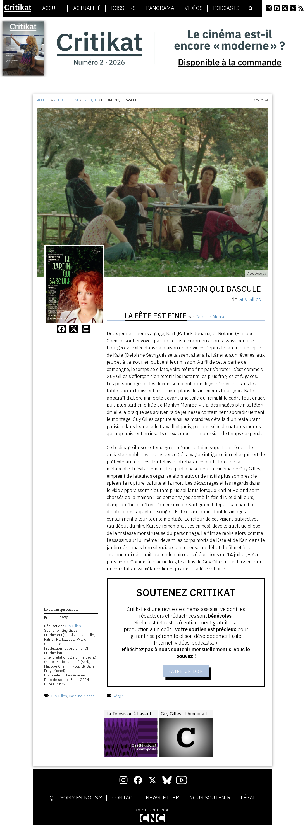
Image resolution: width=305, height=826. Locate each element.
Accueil (52, 8)
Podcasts (226, 8)
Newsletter (162, 798)
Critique (90, 100)
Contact (123, 798)
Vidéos (194, 8)
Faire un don (186, 671)
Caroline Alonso (82, 696)
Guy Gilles (73, 626)
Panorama (160, 8)
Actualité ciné (66, 100)
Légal (248, 798)
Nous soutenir (209, 798)
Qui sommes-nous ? (76, 798)
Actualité (87, 8)
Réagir (115, 696)
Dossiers (123, 8)
